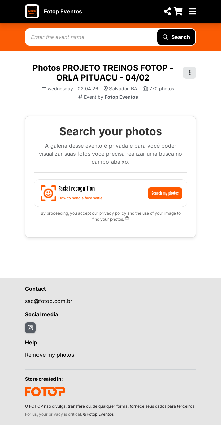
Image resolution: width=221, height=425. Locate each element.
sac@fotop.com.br (48, 301)
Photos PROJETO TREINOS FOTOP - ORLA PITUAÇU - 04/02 (102, 73)
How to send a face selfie (80, 198)
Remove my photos (49, 354)
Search (176, 37)
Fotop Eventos (63, 11)
